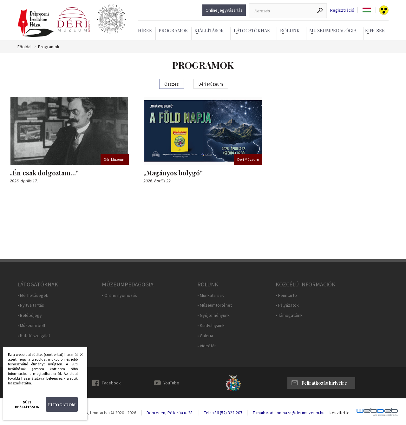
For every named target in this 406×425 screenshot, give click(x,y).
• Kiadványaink (211, 325)
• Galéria (205, 335)
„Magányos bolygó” (173, 172)
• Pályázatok (287, 305)
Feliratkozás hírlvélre (324, 383)
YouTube (171, 383)
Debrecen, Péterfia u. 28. (170, 412)
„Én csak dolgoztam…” (44, 172)
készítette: (340, 412)
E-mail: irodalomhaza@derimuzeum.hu (288, 412)
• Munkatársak (210, 295)
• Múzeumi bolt (31, 325)
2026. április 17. (24, 181)
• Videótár (206, 346)
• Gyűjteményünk (213, 315)
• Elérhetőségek (32, 295)
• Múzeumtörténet (214, 305)
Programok (173, 30)
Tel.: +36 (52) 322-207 (223, 412)
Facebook (111, 383)
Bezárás (78, 356)
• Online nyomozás (119, 295)
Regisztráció (342, 10)
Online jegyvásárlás (224, 10)
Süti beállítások (27, 404)
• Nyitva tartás (30, 305)
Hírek (145, 30)
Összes (171, 84)
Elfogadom (61, 404)
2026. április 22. (157, 181)
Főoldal (24, 46)
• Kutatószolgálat (33, 335)
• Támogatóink (289, 315)
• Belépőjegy (29, 315)
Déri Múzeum (211, 84)
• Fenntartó (286, 295)
